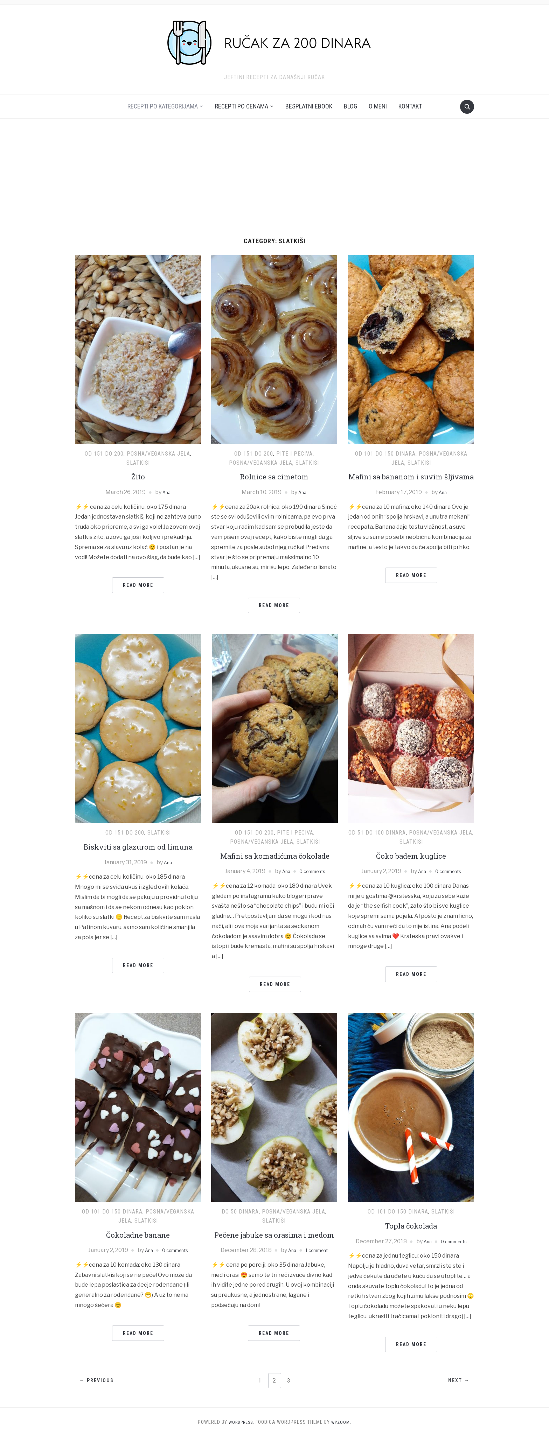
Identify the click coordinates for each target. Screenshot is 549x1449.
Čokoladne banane (138, 1246)
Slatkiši (138, 462)
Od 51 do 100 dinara (377, 832)
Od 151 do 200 (104, 453)
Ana (166, 492)
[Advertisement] (274, 185)
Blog (350, 106)
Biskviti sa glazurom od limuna (138, 846)
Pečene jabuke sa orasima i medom (274, 1252)
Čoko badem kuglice (411, 855)
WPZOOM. (344, 1434)
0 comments (313, 883)
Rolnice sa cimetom (274, 476)
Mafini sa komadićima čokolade (275, 861)
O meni (378, 106)
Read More (138, 585)
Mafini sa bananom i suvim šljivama (411, 482)
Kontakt (410, 106)
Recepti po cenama (241, 106)
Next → (456, 1393)
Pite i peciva (294, 453)
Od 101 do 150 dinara (385, 453)
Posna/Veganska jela (158, 453)
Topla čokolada (411, 1237)
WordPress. (240, 1434)
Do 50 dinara (240, 1223)
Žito (138, 476)
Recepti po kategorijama (162, 106)
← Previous (99, 1393)
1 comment (318, 1273)
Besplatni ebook (308, 106)
